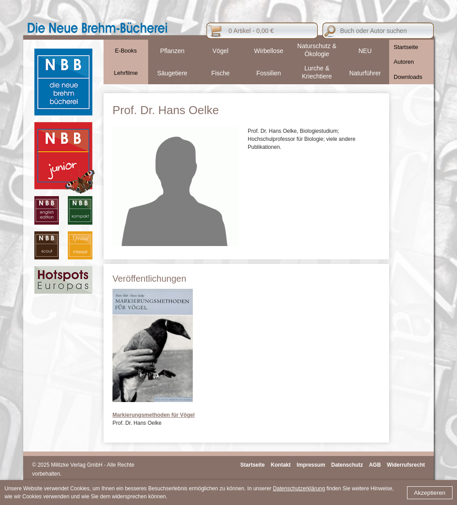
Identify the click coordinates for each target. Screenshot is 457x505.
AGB (375, 465)
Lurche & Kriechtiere (317, 72)
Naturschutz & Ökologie (317, 49)
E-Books (126, 50)
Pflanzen (172, 50)
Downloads (408, 77)
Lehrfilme (125, 73)
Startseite (406, 47)
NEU (365, 50)
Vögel (220, 50)
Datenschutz (347, 465)
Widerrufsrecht (406, 465)
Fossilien (268, 73)
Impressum (311, 465)
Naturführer (365, 73)
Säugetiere (172, 73)
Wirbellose (268, 50)
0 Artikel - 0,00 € (251, 30)
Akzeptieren (429, 492)
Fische (220, 73)
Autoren (404, 61)
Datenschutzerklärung (299, 488)
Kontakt (281, 465)
